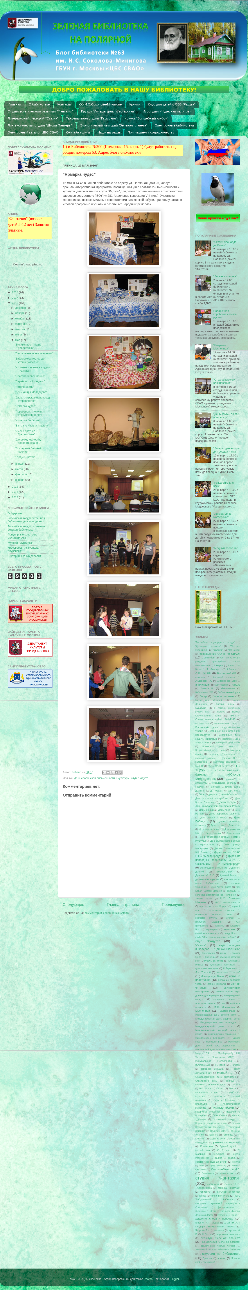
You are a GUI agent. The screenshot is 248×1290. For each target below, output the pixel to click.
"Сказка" (218, 650)
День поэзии (217, 825)
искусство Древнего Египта (214, 914)
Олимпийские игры (206, 1081)
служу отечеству (217, 1165)
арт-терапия (221, 685)
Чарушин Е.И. (202, 1230)
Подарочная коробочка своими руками (225, 314)
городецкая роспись (224, 782)
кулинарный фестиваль (223, 965)
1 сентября (208, 657)
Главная (15, 104)
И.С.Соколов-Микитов (228, 902)
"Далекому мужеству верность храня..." (27, 441)
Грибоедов (215, 787)
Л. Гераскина (230, 968)
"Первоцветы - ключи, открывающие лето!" (29, 413)
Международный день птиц (214, 1026)
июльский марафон (208, 921)
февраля (21, 474)
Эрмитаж (207, 1258)
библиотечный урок (229, 692)
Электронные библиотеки (174, 125)
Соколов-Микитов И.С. (225, 1169)
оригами (230, 1081)
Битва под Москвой (209, 700)
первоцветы (219, 1096)
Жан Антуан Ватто (221, 887)
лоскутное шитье (205, 1003)
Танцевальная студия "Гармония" (91, 118)
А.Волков (231, 669)
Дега (201, 794)
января (20, 479)
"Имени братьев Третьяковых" (24, 433)
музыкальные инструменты (213, 1061)
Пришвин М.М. (218, 1131)
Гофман (199, 786)
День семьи (233, 833)
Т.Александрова (203, 1188)
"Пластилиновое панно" (29, 376)
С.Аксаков (219, 1154)
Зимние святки (203, 898)
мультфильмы (202, 1065)
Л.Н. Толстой (203, 972)
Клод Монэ (230, 933)
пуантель (213, 1135)
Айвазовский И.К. (227, 673)
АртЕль (236, 684)
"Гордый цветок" (24, 457)
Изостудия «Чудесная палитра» (167, 111)
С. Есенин (223, 1150)
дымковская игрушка (207, 879)
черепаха (219, 1230)
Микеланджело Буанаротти (210, 1038)
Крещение (210, 957)
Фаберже (228, 1199)
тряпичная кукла (219, 1195)
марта (19, 469)
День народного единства (224, 813)
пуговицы (228, 1134)
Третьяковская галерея (228, 1192)
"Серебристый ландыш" (29, 381)
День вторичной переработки (211, 798)
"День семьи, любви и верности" (226, 415)
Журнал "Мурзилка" (20, 542)
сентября (21, 323)
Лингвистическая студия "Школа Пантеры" (40, 125)
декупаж (212, 794)
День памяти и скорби (213, 817)
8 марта (218, 665)
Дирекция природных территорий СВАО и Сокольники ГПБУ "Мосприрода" (217, 860)
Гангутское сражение (224, 762)
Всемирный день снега (217, 746)
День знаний (206, 810)
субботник (213, 1184)
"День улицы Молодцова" (30, 392)
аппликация (202, 684)
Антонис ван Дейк (227, 681)
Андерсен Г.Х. (203, 680)
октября (20, 318)
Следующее (73, 904)
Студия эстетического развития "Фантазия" (41, 111)
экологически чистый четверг (218, 1246)
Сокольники (208, 1173)
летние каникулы (217, 984)
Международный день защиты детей (217, 1018)
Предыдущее (173, 904)
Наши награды (108, 132)
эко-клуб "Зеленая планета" (221, 1238)
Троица (202, 1196)
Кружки (134, 104)
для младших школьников (213, 868)
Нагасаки (235, 1065)
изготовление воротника (222, 910)
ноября (20, 313)
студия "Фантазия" (217, 1178)
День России (213, 833)
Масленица (202, 1010)
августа (20, 329)
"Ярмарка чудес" (25, 406)
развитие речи (217, 1138)
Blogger (174, 1279)
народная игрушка (212, 1068)
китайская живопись (207, 933)
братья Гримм (225, 704)
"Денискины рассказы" (208, 646)
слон (201, 1165)
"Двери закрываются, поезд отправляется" (32, 399)
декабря (21, 307)
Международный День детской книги (215, 1015)
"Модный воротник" (225, 548)
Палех (220, 1088)
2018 (15, 292)
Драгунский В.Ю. (205, 875)
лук (223, 1003)
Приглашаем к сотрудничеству (151, 132)
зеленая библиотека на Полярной (215, 894)
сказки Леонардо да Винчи (211, 1161)
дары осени (234, 791)
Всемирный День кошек (228, 742)
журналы (232, 891)
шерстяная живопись (228, 1234)
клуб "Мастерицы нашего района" (215, 937)
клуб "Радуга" (139, 778)
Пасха (232, 1088)
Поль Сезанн (220, 1115)
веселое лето (202, 723)
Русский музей (228, 1146)
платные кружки (223, 1107)
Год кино (228, 779)
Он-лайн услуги (78, 132)
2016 (15, 303)
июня (19, 334)
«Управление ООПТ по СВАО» (219, 653)
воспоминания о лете (225, 723)
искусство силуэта (206, 918)
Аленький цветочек (224, 677)
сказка (231, 1158)
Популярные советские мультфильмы (22, 536)
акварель (200, 677)
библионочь (228, 688)
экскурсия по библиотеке (220, 1253)
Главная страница (123, 904)
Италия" (230, 918)
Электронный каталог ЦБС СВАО (33, 132)
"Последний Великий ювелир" (27, 450)
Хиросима (200, 1211)
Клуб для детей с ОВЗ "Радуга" (171, 104)
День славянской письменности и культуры (101, 778)
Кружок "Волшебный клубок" (146, 118)
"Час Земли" (234, 650)
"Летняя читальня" (225, 276)
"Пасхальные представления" (33, 353)
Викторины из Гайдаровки (24, 556)
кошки (223, 953)
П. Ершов (235, 1084)
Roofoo (148, 1279)
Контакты (64, 104)
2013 (15, 497)
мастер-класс (227, 1010)
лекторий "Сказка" (228, 972)
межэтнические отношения (222, 1034)
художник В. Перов (227, 1215)
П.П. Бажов (205, 1088)
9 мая (231, 665)
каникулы (220, 926)
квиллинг (229, 929)
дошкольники (224, 871)
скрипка (236, 1162)
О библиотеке (39, 104)
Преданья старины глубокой (210, 1123)
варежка (221, 712)
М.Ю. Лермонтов (224, 1007)
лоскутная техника (224, 999)
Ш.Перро (207, 1234)
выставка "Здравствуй (222, 754)
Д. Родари (216, 790)
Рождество (206, 1146)
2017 (15, 297)
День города (227, 802)
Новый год (225, 1072)
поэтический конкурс (224, 1119)
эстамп (221, 1258)
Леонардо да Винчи (212, 976)
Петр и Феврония (224, 1100)
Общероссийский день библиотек (215, 1077)
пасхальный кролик (206, 1092)
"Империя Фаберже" (27, 420)
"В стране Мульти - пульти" (31, 425)
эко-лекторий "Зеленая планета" (221, 1242)
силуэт (218, 1158)
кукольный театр (213, 960)
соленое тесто (227, 1173)
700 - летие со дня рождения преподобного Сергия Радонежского (217, 661)
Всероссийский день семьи (210, 750)
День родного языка (209, 829)
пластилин (201, 1103)
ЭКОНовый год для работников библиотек (217, 1249)
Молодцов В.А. (214, 1042)
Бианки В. (207, 688)
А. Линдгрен (214, 669)
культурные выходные (206, 968)
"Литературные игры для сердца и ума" (226, 450)
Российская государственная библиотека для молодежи (26, 520)
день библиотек (229, 794)
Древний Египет (228, 875)
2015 (15, 486)
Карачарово (212, 929)
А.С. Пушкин (203, 673)
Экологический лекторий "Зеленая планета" (113, 125)
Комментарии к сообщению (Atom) (106, 912)
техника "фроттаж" (229, 1187)
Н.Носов (220, 1065)
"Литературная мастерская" (222, 515)
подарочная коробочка (207, 1112)
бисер (203, 696)
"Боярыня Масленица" (221, 347)
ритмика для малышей (226, 1142)
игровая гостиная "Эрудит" (213, 906)
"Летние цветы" (24, 386)
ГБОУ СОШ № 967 (219, 766)
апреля (20, 463)
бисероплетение (223, 696)
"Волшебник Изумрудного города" (215, 642)
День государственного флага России (217, 806)
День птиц (234, 825)
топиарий (205, 1191)
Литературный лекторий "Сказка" (33, 118)
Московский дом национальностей (215, 1049)
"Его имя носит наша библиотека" (27, 346)
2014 (15, 491)
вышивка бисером (205, 758)
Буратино (200, 708)
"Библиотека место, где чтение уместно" (29, 360)
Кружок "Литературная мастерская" (108, 111)
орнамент (200, 1084)
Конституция (208, 953)
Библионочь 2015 (204, 692)
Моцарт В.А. (202, 1053)
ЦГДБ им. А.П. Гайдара (207, 1223)
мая (18, 340)
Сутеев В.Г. (231, 1184)
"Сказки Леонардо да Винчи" (224, 243)
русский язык (202, 1150)
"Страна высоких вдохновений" (224, 381)
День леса (224, 810)
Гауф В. (199, 766)
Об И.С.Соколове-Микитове (100, 104)
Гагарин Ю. (229, 758)
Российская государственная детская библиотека (26, 528)
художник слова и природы (214, 1218)
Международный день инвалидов (218, 1022)
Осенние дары (217, 1084)
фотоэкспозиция (226, 1207)
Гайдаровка (15, 513)
